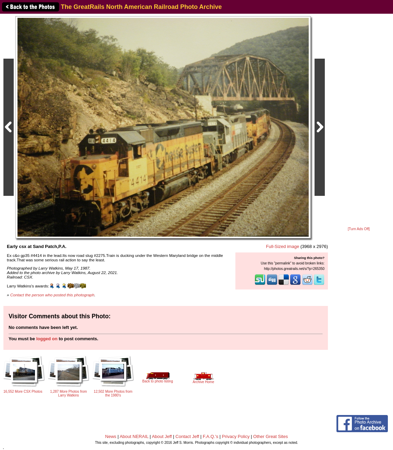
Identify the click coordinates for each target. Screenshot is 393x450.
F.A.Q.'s (210, 436)
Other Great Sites (270, 436)
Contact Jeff (187, 436)
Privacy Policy (236, 436)
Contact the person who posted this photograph (52, 295)
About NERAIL (134, 436)
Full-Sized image (282, 246)
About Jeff (162, 436)
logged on (47, 338)
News (110, 436)
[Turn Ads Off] (359, 229)
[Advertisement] (358, 121)
